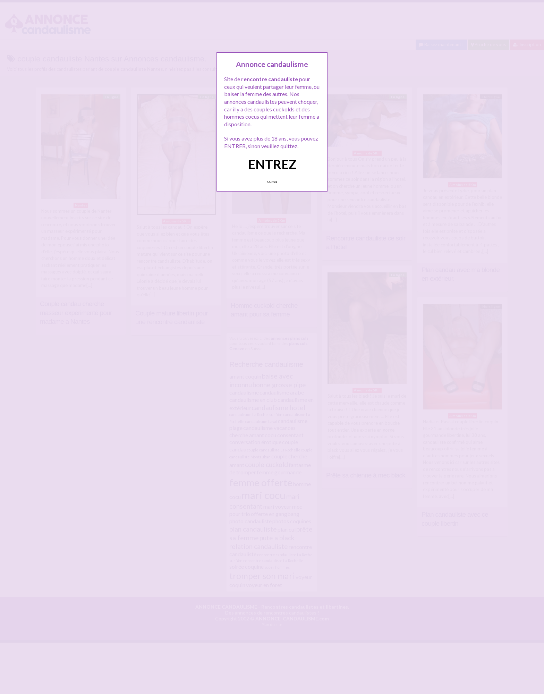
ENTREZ (272, 164)
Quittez (272, 182)
